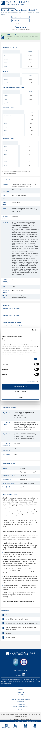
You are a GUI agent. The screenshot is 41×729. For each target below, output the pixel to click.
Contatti (20, 689)
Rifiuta (20, 397)
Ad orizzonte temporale (8, 8)
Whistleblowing (20, 704)
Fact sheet (17, 20)
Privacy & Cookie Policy (20, 697)
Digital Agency (20, 709)
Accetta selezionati (20, 391)
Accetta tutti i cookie (20, 386)
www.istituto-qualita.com (6, 683)
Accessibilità (20, 701)
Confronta (17, 17)
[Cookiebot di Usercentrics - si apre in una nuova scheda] (31, 330)
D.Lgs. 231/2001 (20, 694)
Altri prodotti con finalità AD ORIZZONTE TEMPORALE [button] (26, 720)
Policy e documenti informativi (20, 706)
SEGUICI (18, 675)
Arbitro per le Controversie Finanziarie (20, 699)
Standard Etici (20, 692)
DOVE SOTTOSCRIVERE (20, 670)
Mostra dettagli (31, 381)
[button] (6, 726)
